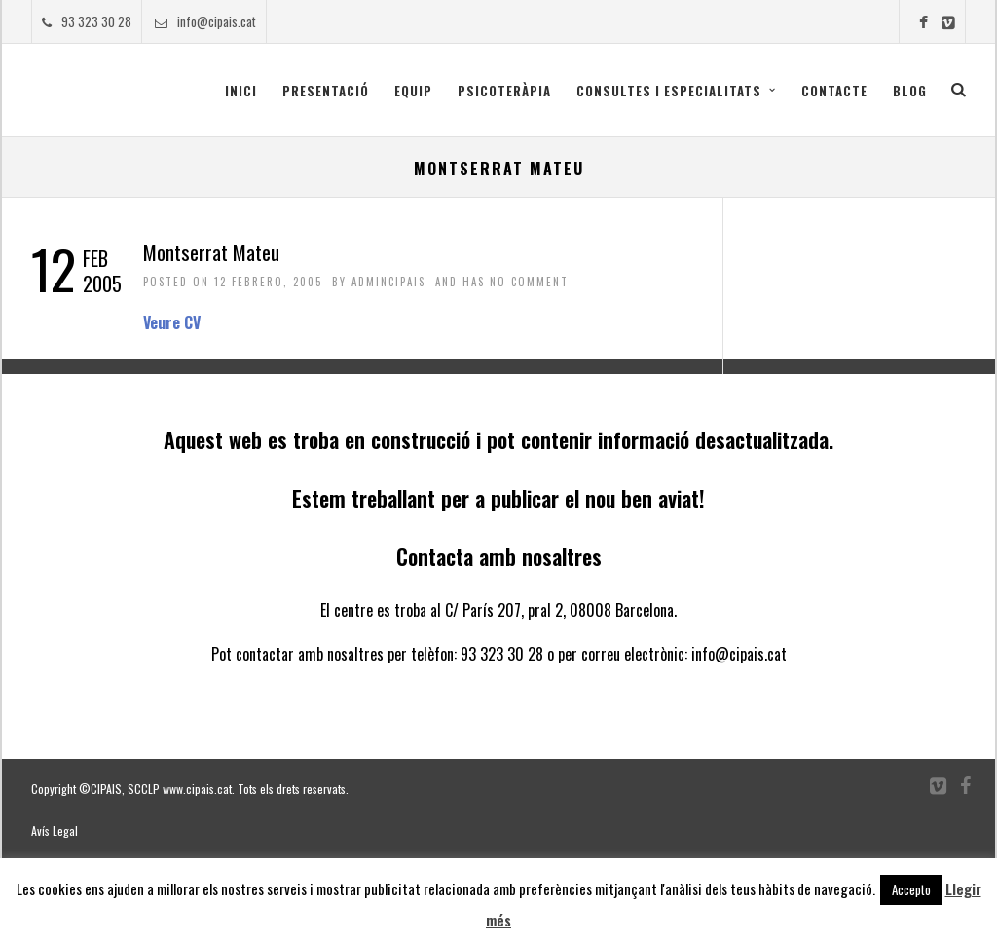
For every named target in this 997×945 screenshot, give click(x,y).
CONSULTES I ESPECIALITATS (668, 90)
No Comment (529, 281)
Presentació (325, 90)
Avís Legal (54, 830)
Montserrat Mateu (211, 252)
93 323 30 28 (86, 21)
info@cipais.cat (205, 21)
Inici (241, 90)
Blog (910, 90)
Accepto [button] (911, 889)
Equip (413, 90)
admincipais (388, 281)
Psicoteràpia (504, 90)
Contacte (834, 90)
